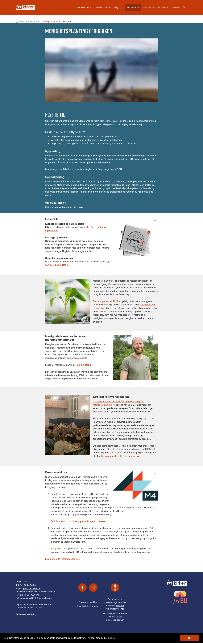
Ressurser (35, 21)
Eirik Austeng (84, 364)
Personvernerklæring (26, 614)
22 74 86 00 (30, 585)
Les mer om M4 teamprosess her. (62, 559)
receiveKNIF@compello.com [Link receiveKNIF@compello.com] (38, 598)
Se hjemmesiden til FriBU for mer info (120, 456)
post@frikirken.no (31, 588)
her (122, 608)
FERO (119, 616)
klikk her (120, 605)
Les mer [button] (112, 638)
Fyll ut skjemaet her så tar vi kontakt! (64, 207)
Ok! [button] (189, 638)
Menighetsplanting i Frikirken (57, 21)
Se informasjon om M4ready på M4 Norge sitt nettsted (78, 521)
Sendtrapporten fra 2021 (105, 301)
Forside (23, 21)
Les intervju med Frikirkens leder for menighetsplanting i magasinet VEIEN (83, 169)
